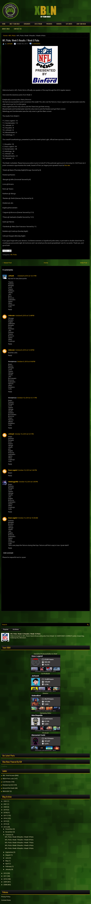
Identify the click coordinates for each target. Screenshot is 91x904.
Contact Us (18, 29)
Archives (16, 629)
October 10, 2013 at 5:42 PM (27, 470)
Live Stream (38, 24)
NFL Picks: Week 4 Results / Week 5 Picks (19, 848)
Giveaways (27, 24)
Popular (5, 629)
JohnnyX (11, 434)
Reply (10, 309)
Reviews (59, 24)
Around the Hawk (8, 788)
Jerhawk (9, 44)
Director (45, 693)
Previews (49, 24)
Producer (45, 733)
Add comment (8, 553)
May (6, 861)
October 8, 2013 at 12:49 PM (24, 350)
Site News (69, 24)
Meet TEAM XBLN (14, 24)
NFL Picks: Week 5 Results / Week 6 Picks (20, 40)
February (8, 866)
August (7, 855)
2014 (5, 824)
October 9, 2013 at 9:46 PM (26, 361)
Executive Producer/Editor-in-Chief (45, 654)
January (8, 869)
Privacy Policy (5, 897)
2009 (5, 882)
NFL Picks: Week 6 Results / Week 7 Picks (19, 842)
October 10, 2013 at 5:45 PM (28, 482)
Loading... (4, 766)
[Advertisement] (29, 616)
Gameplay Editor (45, 713)
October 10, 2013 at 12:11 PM (27, 398)
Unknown (11, 315)
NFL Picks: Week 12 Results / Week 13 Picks (25, 634)
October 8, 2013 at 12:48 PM (24, 315)
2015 (5, 821)
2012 (5, 873)
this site (67, 165)
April (7, 863)
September (9, 852)
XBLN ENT (6, 791)
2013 (5, 827)
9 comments (36, 44)
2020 (5, 807)
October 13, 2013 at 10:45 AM (28, 518)
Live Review (7, 782)
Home (3, 24)
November (9, 832)
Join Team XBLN (81, 24)
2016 (5, 818)
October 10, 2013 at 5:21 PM (24, 434)
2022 (5, 801)
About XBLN (5, 29)
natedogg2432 (13, 482)
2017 (5, 815)
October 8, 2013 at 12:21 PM (27, 276)
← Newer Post (7, 263)
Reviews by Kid (8, 785)
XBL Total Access (9, 775)
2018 (5, 812)
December (9, 829)
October (8, 835)
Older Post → (84, 263)
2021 (5, 804)
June (7, 858)
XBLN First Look (8, 778)
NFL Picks (12, 35)
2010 (5, 879)
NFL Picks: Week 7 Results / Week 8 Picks (19, 840)
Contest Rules (6, 900)
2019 (5, 810)
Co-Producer (45, 673)
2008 (5, 885)
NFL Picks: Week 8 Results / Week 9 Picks (19, 837)
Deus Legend (12, 470)
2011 (5, 876)
